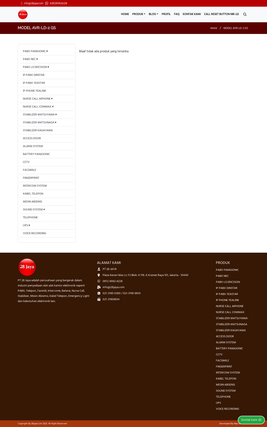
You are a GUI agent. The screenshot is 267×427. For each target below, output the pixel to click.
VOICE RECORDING (34, 233)
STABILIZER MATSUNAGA (38, 122)
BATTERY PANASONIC (36, 154)
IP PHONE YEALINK (34, 91)
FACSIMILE (29, 170)
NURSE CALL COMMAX (37, 106)
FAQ (176, 14)
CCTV (26, 162)
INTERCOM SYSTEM (35, 186)
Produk (137, 14)
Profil (166, 14)
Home (125, 14)
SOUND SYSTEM (33, 209)
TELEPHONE (30, 217)
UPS (25, 225)
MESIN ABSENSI (32, 201)
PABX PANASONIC (34, 51)
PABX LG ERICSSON (35, 67)
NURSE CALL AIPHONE (36, 98)
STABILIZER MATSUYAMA (39, 114)
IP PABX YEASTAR (34, 83)
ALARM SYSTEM (33, 146)
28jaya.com (36, 424)
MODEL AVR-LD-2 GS (235, 28)
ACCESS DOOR (32, 138)
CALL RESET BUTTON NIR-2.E (221, 14)
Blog (152, 14)
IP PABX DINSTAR (33, 75)
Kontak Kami (192, 14)
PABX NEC (29, 59)
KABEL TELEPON (33, 193)
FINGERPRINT (31, 178)
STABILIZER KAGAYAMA (38, 130)
